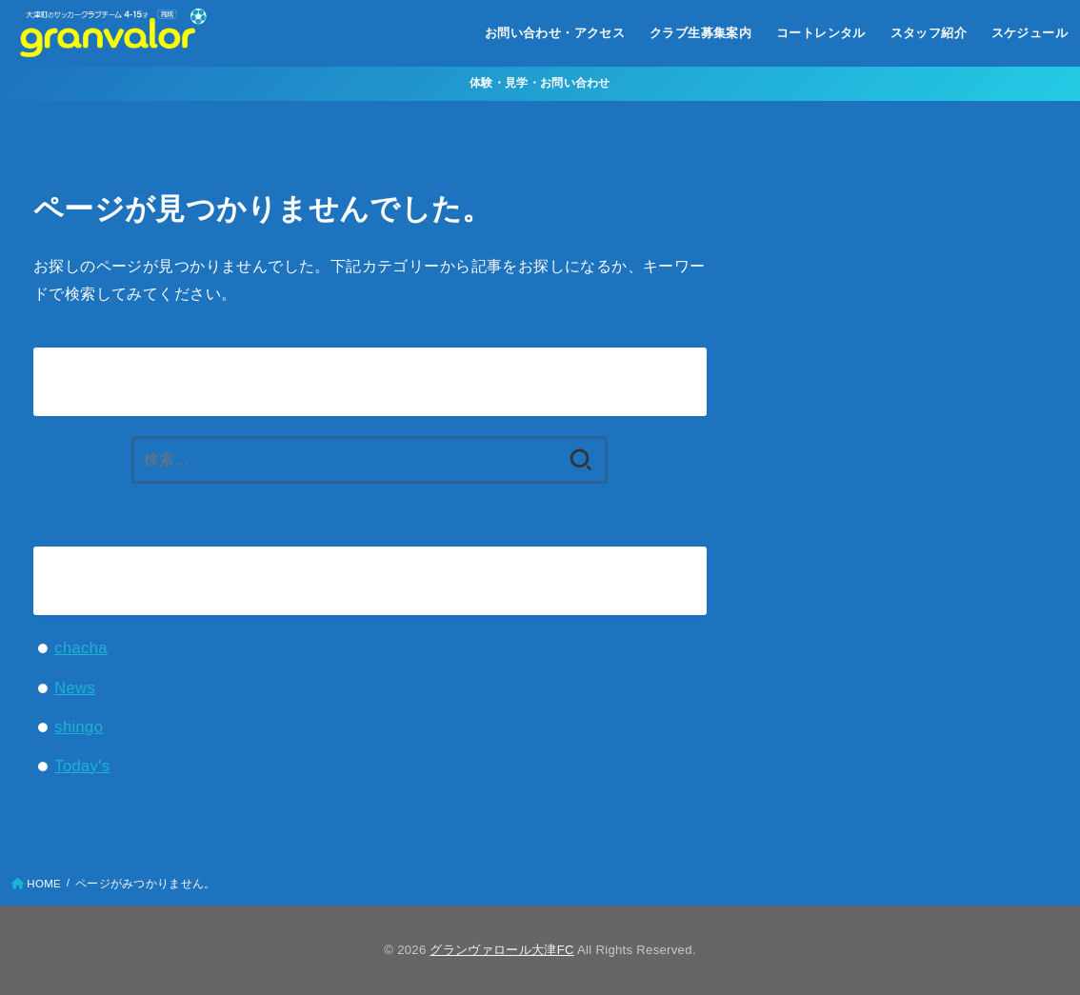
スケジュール (1029, 33)
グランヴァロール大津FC (501, 950)
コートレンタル (821, 33)
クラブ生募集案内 (700, 33)
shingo (78, 726)
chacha (81, 647)
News (74, 687)
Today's (82, 765)
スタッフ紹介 (928, 33)
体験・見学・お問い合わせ (540, 83)
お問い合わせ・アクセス (555, 33)
